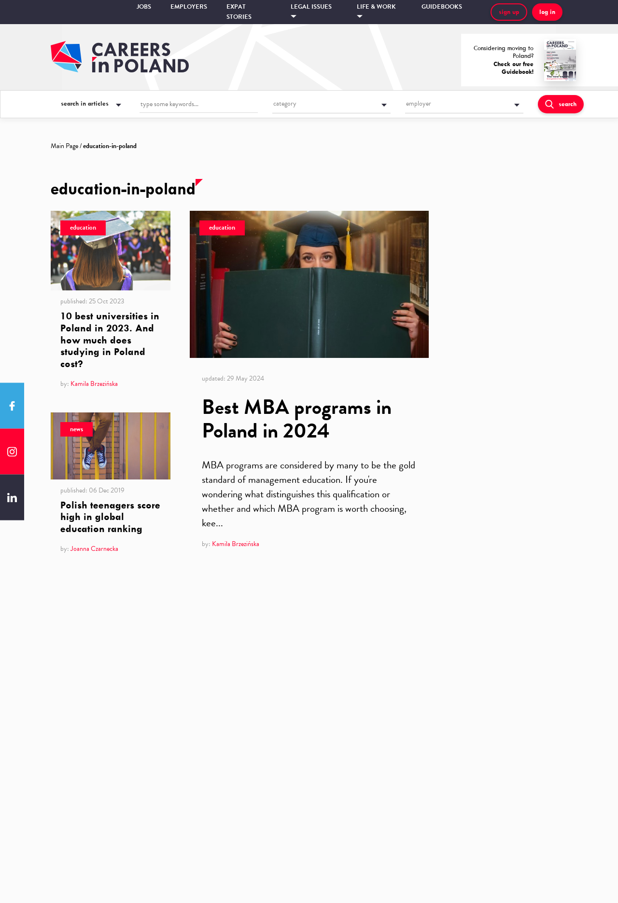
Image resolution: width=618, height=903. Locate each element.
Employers (188, 7)
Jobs (144, 7)
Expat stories (239, 12)
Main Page (64, 146)
